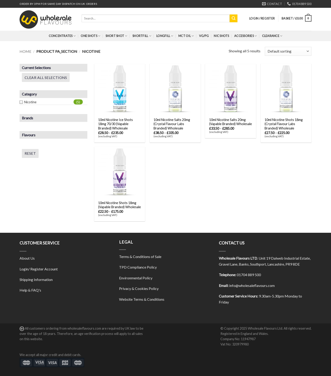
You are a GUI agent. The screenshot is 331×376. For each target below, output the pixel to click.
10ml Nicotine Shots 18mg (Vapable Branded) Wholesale (119, 205)
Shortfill (141, 36)
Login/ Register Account (39, 269)
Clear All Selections (46, 78)
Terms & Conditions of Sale (140, 256)
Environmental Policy (135, 278)
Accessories (245, 36)
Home (25, 51)
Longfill (164, 36)
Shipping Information (36, 279)
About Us (27, 258)
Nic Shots (221, 36)
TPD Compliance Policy (138, 267)
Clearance (272, 36)
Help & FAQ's (30, 290)
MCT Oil (186, 36)
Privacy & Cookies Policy (139, 288)
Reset (30, 153)
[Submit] (233, 18)
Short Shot (116, 36)
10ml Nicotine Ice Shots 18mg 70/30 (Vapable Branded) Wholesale (115, 124)
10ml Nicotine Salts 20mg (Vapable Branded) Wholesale (230, 122)
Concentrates (62, 36)
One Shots (90, 36)
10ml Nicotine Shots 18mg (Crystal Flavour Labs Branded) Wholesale (284, 124)
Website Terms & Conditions (141, 299)
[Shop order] (288, 51)
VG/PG (204, 36)
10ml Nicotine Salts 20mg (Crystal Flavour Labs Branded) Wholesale (172, 124)
